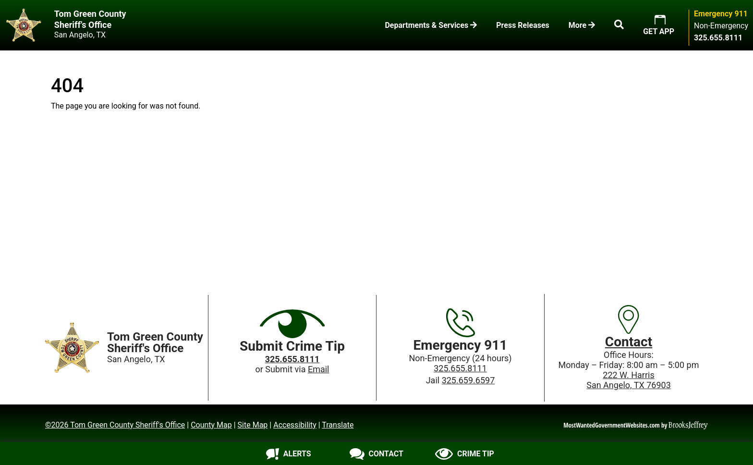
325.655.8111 (460, 368)
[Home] (72, 347)
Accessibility (294, 424)
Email (318, 369)
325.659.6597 (468, 380)
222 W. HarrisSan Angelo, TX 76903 (628, 380)
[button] (619, 25)
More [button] (582, 25)
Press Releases (522, 25)
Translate (337, 424)
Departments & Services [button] (431, 25)
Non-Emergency (721, 26)
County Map (211, 424)
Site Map (253, 424)
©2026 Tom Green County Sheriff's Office (115, 424)
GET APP (658, 31)
